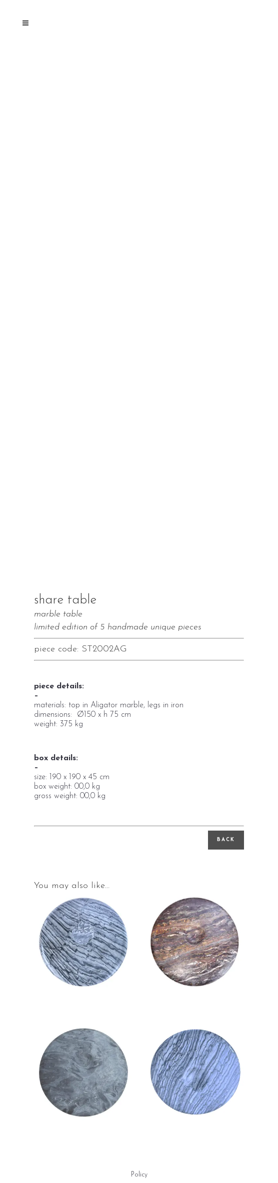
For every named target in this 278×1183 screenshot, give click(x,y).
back (226, 840)
